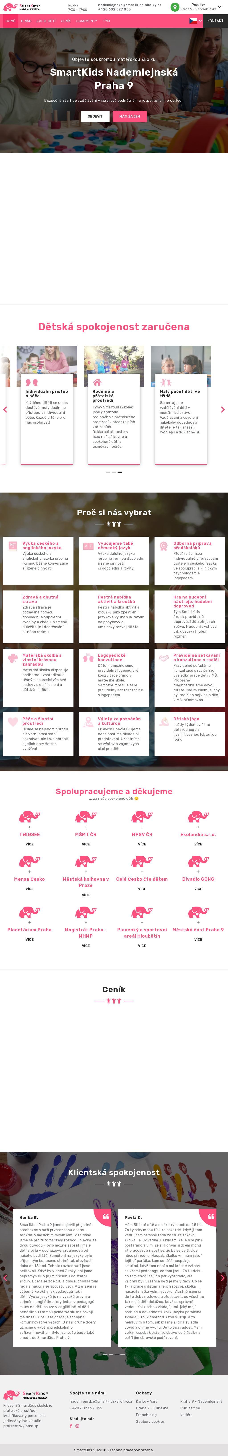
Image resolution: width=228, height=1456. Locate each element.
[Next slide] (222, 1278)
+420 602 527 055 (114, 9)
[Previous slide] (5, 409)
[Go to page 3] (120, 472)
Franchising (146, 1415)
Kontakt (216, 21)
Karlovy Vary (147, 1401)
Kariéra (186, 1415)
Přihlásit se (190, 1408)
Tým (106, 21)
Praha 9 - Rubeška (152, 1408)
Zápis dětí (46, 21)
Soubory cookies (150, 1421)
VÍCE (142, 844)
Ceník (66, 21)
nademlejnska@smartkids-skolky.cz (130, 5)
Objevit (95, 116)
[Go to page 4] (122, 1354)
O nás (26, 21)
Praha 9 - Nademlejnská (201, 1401)
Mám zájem (129, 116)
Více (30, 844)
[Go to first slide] (222, 409)
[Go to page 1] (108, 472)
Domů (11, 21)
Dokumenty (86, 21)
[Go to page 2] (114, 472)
